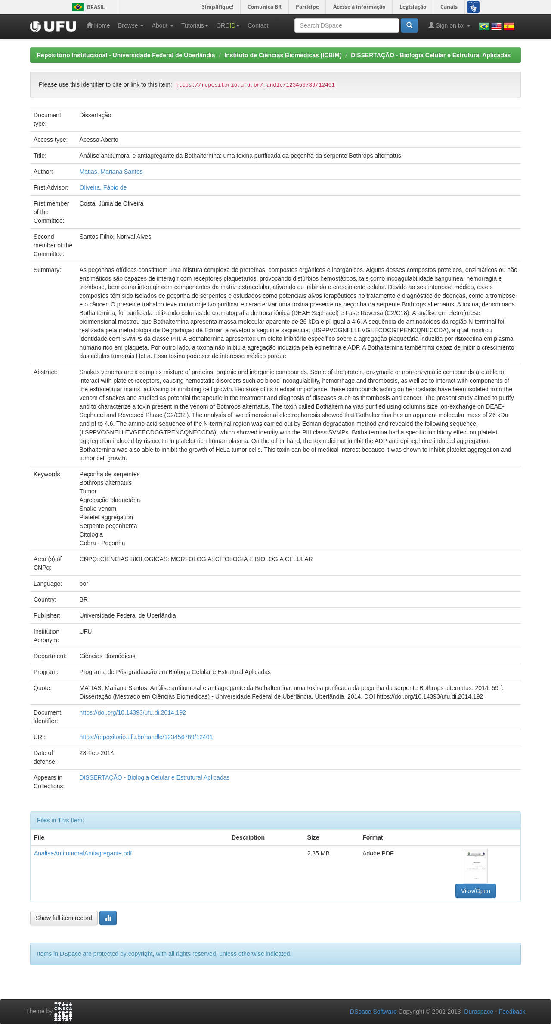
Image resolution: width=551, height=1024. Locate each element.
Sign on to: (449, 25)
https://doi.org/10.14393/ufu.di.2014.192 (133, 712)
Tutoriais (194, 25)
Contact (258, 25)
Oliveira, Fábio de (103, 187)
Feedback (512, 1011)
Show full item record (64, 918)
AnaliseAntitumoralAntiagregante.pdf (83, 853)
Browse (131, 25)
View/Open (475, 890)
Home (98, 25)
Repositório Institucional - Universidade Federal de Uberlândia (126, 55)
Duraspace (478, 1011)
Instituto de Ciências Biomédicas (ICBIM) (282, 55)
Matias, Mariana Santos (111, 171)
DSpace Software (373, 1011)
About (162, 25)
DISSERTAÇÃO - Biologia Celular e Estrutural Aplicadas (431, 55)
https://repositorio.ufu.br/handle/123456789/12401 (146, 737)
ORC (228, 25)
